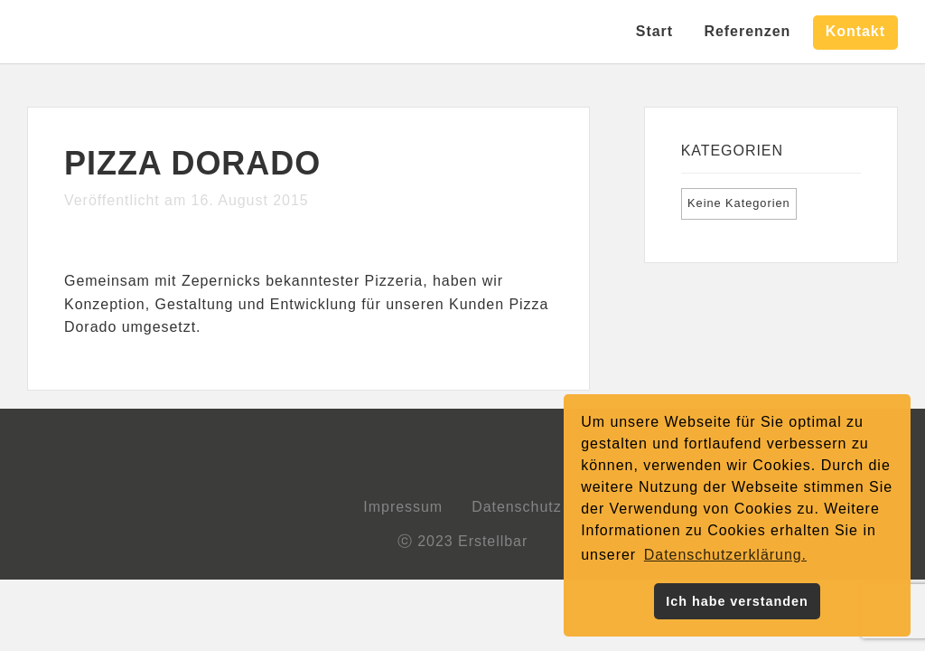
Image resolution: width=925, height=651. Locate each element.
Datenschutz (517, 506)
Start (654, 31)
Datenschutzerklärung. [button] (725, 554)
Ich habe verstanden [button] (737, 601)
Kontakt (855, 31)
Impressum (403, 506)
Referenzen (747, 31)
